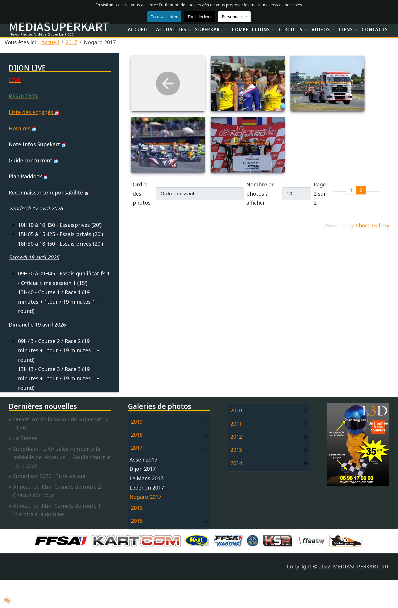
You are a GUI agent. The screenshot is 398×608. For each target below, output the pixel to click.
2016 (136, 507)
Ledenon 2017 (146, 487)
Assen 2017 (143, 459)
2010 (236, 410)
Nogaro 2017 (145, 496)
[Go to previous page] (343, 190)
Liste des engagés (34, 112)
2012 (236, 436)
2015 (136, 520)
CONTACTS (375, 29)
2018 (136, 434)
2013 (236, 449)
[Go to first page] (336, 190)
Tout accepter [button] (164, 16)
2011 (236, 423)
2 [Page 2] (361, 190)
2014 (236, 462)
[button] (206, 422)
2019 (136, 421)
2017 (136, 447)
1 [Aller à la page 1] (351, 190)
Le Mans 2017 (146, 478)
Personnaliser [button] (234, 16)
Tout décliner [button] (199, 16)
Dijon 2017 (142, 468)
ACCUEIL (138, 29)
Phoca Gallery (372, 225)
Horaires (22, 128)
